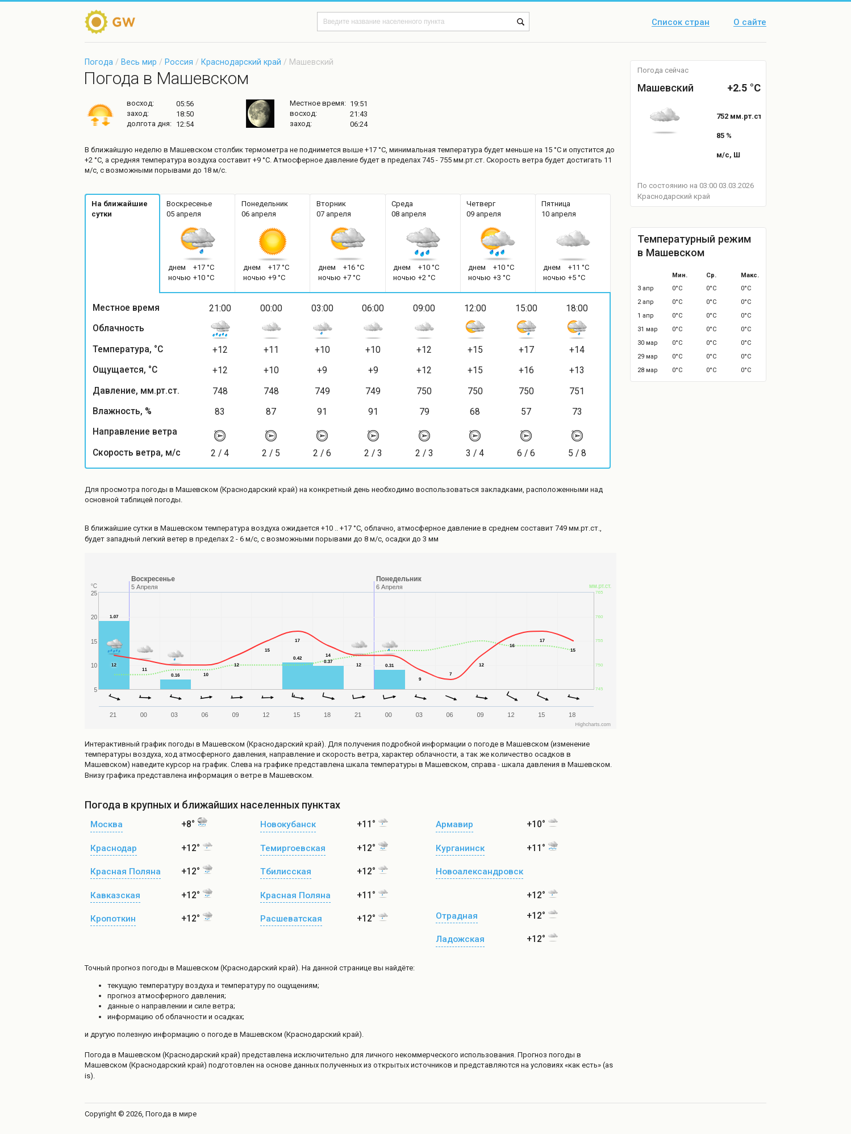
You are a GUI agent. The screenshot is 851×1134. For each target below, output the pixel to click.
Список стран (681, 22)
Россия (179, 61)
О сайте (749, 22)
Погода (99, 61)
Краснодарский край (241, 61)
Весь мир (139, 61)
